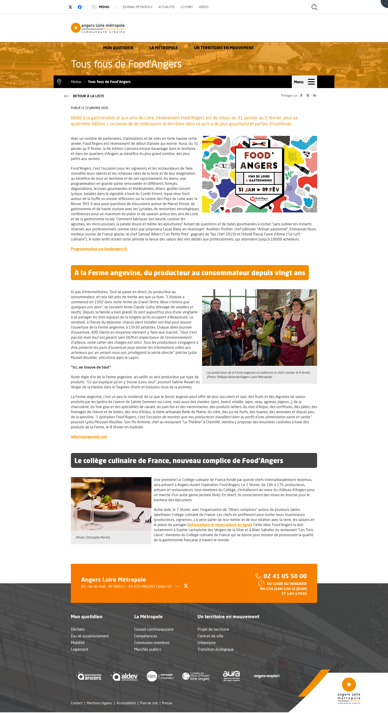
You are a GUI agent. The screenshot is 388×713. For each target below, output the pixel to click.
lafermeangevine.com (89, 437)
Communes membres (152, 643)
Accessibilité (126, 704)
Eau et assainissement (90, 636)
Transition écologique (215, 649)
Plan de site (149, 704)
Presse (167, 704)
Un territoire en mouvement (287, 29)
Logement (79, 649)
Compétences (145, 636)
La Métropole (227, 29)
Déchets (78, 629)
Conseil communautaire (154, 629)
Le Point (189, 7)
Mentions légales (99, 704)
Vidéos (206, 7)
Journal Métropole (140, 7)
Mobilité (77, 643)
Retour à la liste (84, 96)
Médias (107, 7)
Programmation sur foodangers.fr (99, 249)
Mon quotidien (181, 29)
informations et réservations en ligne (220, 525)
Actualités (169, 7)
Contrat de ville (210, 636)
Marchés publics (147, 649)
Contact (77, 704)
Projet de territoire (213, 629)
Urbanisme (206, 643)
